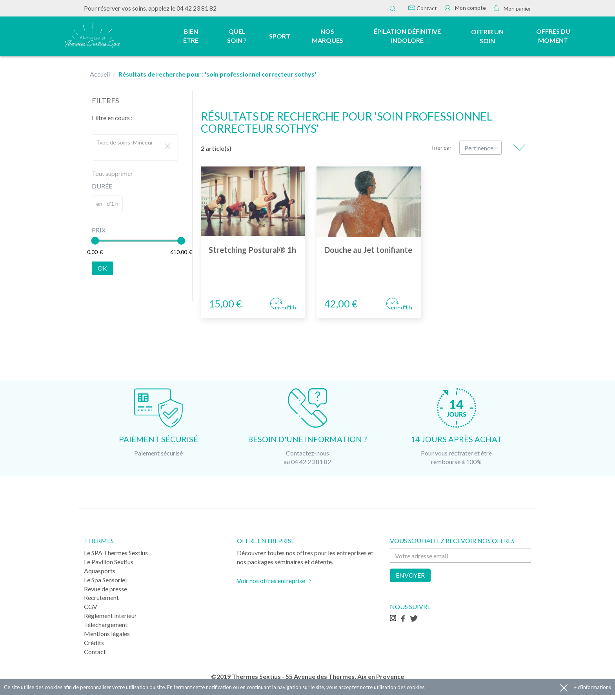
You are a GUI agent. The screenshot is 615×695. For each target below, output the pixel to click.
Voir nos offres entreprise (271, 580)
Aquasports (99, 570)
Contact (422, 8)
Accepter (564, 687)
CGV (90, 606)
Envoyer (410, 575)
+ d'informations (592, 687)
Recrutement (101, 597)
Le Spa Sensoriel (105, 579)
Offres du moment (553, 35)
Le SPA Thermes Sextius (116, 552)
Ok (102, 268)
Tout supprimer (112, 173)
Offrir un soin (487, 36)
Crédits (94, 642)
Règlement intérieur (110, 615)
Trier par (441, 147)
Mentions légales (107, 633)
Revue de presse (105, 589)
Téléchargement (105, 624)
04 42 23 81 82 (196, 8)
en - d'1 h (107, 203)
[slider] (95, 241)
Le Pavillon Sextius (108, 561)
